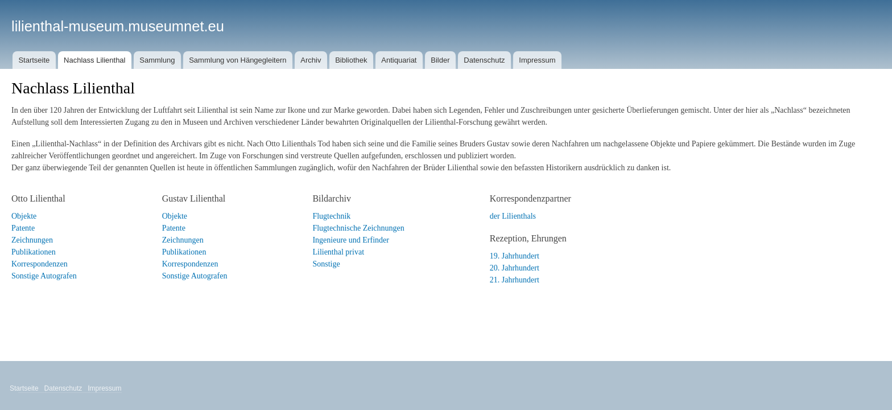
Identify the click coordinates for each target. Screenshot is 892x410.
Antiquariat (398, 60)
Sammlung (157, 60)
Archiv (310, 60)
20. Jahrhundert (514, 268)
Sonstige (326, 264)
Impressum (537, 60)
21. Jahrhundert (514, 280)
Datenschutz (484, 60)
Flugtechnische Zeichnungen (358, 228)
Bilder (440, 60)
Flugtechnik (331, 216)
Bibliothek (351, 60)
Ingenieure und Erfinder (350, 240)
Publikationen (33, 252)
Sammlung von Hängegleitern (237, 60)
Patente (23, 228)
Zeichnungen (32, 240)
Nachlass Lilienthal (94, 60)
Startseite (33, 60)
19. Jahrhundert (514, 256)
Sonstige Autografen (44, 276)
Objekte (23, 216)
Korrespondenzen (39, 264)
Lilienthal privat (338, 252)
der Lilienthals (513, 216)
